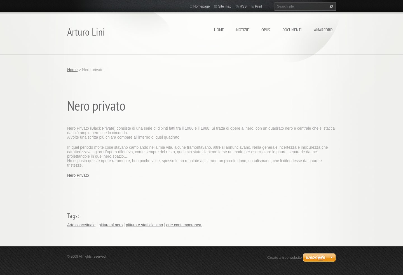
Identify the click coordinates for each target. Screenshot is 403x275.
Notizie (242, 29)
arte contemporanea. (184, 225)
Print (258, 6)
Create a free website (284, 257)
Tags (72, 215)
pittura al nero (111, 225)
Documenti (292, 29)
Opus (265, 29)
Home (219, 29)
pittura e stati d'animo (144, 225)
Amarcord (323, 29)
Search (330, 6)
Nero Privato (78, 175)
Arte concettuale (81, 225)
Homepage (201, 6)
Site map (224, 6)
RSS (243, 6)
